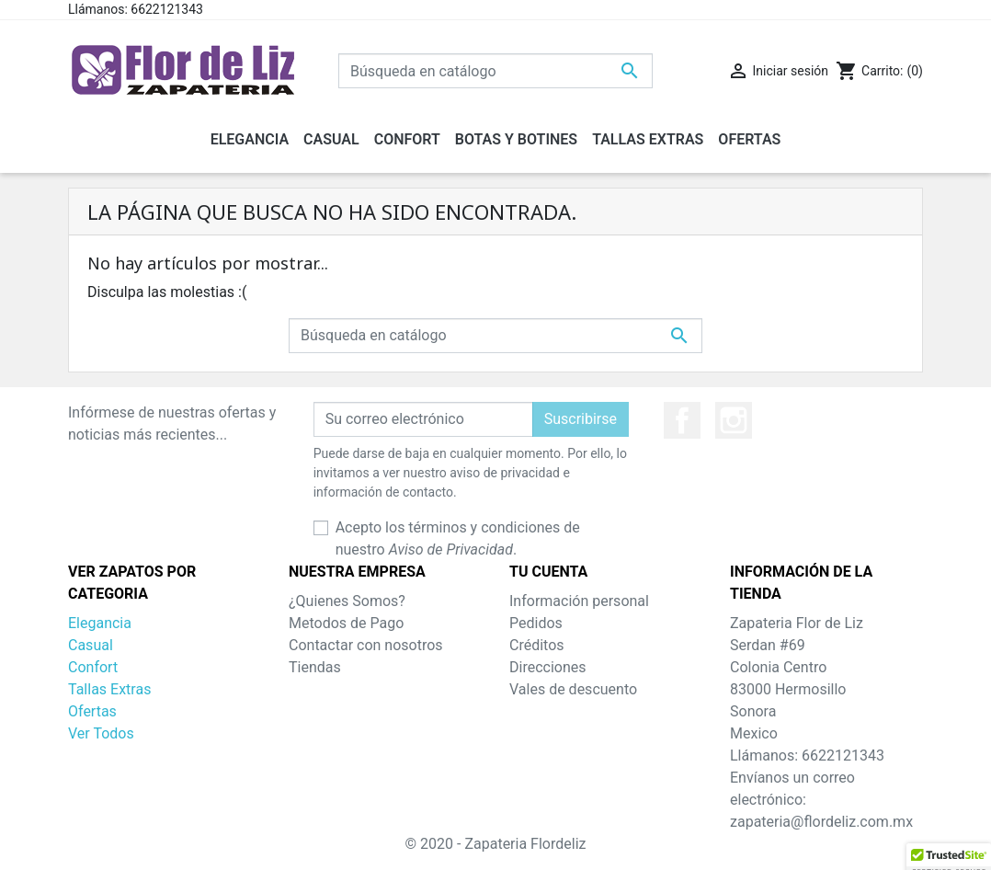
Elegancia (99, 623)
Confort (93, 667)
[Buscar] (495, 70)
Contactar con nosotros (366, 645)
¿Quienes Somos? (347, 601)
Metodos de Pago (346, 623)
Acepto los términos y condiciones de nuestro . (458, 538)
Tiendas (315, 667)
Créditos (536, 645)
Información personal (579, 601)
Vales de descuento (573, 689)
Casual (90, 645)
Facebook (682, 420)
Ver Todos (101, 733)
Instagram (733, 420)
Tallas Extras (109, 689)
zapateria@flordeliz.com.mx (821, 821)
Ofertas (92, 711)
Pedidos (536, 623)
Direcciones (548, 667)
